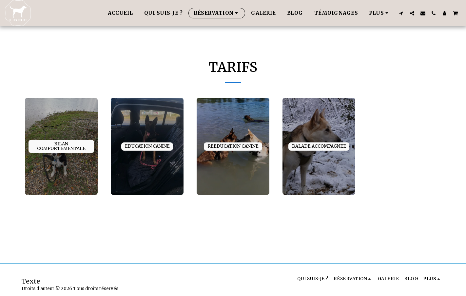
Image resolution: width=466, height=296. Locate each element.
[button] (401, 13)
